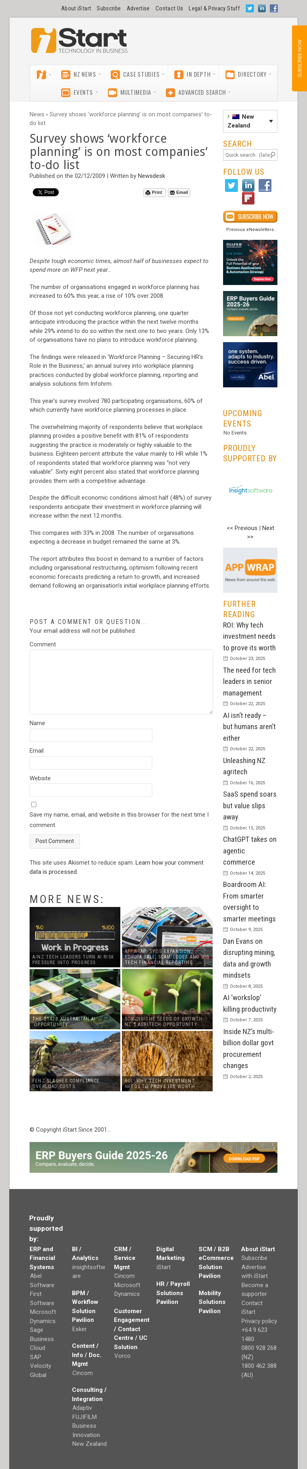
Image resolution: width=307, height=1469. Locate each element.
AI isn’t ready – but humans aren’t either (249, 727)
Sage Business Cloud (42, 1338)
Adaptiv (82, 1407)
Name (37, 723)
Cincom (82, 1373)
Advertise (138, 8)
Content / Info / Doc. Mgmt (87, 1354)
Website (40, 778)
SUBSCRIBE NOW (299, 58)
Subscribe (109, 8)
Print (154, 192)
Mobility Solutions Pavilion (212, 1302)
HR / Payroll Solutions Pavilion (173, 1293)
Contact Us (169, 8)
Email (179, 192)
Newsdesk (151, 175)
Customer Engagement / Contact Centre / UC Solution (132, 1329)
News (37, 114)
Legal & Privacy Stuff (214, 8)
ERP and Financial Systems (42, 1258)
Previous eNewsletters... (251, 229)
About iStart (76, 8)
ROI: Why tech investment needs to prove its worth (249, 636)
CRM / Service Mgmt (125, 1258)
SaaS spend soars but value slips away (250, 805)
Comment (43, 644)
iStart (164, 1267)
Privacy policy (259, 1321)
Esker (79, 1329)
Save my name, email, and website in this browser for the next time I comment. (119, 820)
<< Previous (242, 528)
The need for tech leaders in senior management (249, 682)
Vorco (122, 1355)
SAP (35, 1357)
